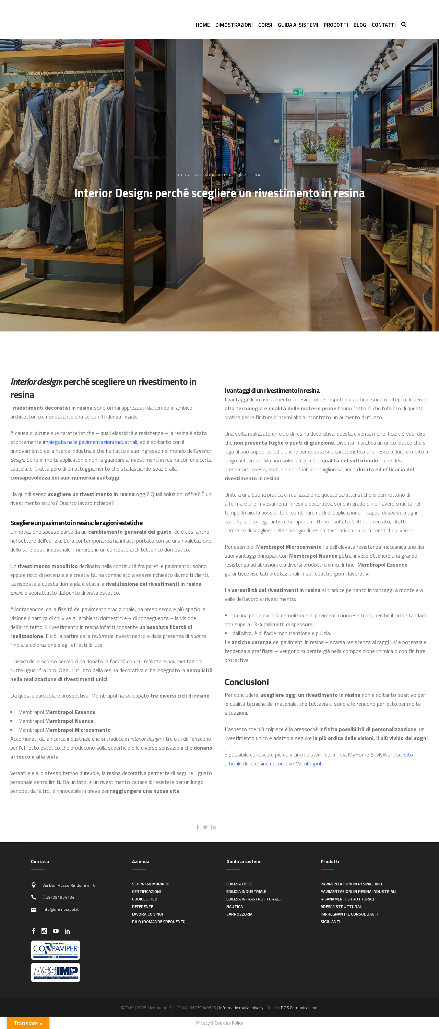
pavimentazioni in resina (227, 175)
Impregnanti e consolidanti (349, 914)
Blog (184, 175)
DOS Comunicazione (299, 1007)
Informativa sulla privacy (241, 1007)
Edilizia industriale (246, 891)
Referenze (142, 906)
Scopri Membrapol (151, 884)
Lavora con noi (147, 914)
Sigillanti (330, 921)
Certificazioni (146, 891)
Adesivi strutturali (342, 906)
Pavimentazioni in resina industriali (358, 891)
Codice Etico (144, 899)
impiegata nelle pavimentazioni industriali (90, 442)
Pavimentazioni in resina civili (351, 884)
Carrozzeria (239, 914)
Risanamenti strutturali (347, 899)
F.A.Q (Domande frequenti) (159, 921)
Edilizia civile (239, 884)
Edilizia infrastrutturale (253, 899)
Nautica (234, 906)
